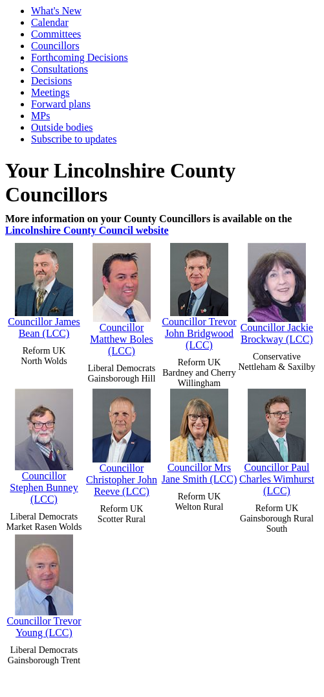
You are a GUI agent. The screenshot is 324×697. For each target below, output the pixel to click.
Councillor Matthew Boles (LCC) (121, 299)
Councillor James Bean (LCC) (44, 291)
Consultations (59, 68)
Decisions (51, 80)
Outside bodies (62, 127)
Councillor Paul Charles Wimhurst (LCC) (276, 442)
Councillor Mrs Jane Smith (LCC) (199, 437)
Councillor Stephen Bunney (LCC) (44, 447)
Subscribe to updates (73, 138)
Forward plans (61, 103)
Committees (56, 34)
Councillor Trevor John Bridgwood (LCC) (199, 296)
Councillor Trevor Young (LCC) (43, 586)
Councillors (55, 45)
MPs (40, 115)
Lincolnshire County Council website (87, 230)
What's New (56, 10)
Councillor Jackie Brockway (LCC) (277, 294)
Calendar (50, 22)
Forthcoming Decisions (79, 57)
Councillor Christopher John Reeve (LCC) (121, 443)
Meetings (50, 92)
